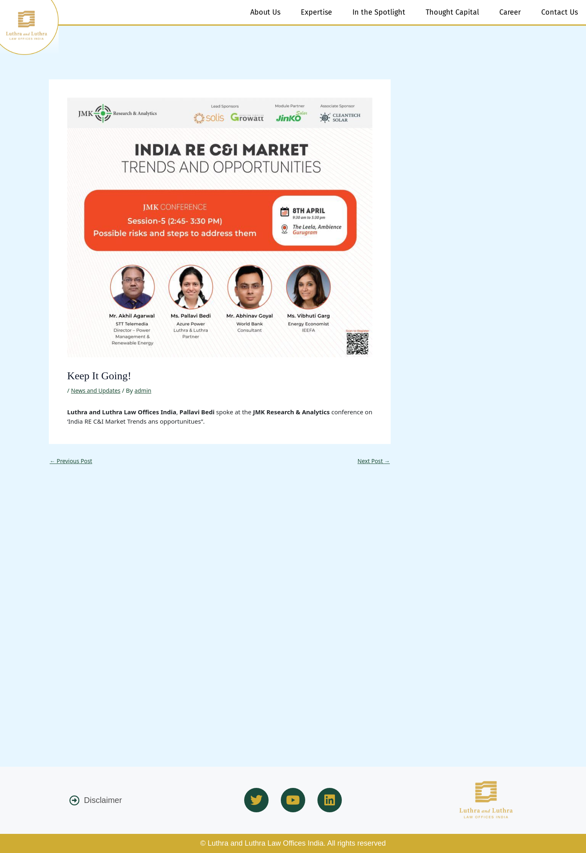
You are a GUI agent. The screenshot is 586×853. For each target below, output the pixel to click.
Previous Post (73, 239)
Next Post (372, 239)
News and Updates (98, 169)
